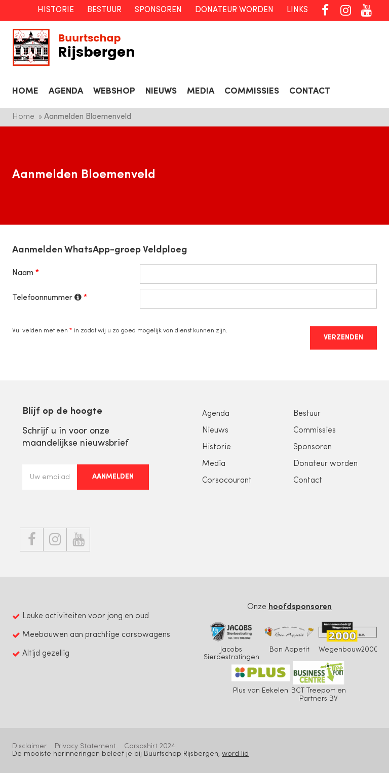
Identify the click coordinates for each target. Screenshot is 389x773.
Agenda (66, 91)
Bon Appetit (289, 637)
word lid (235, 754)
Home (25, 91)
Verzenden (343, 337)
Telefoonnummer (47, 297)
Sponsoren (158, 10)
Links (297, 10)
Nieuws (161, 91)
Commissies (251, 91)
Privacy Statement (85, 746)
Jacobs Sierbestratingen (231, 640)
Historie (55, 10)
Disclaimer (29, 746)
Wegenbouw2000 (348, 637)
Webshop (114, 91)
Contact (309, 91)
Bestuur (104, 10)
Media (200, 91)
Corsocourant (227, 481)
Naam (22, 273)
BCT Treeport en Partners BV (319, 681)
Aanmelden (113, 477)
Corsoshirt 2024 (149, 746)
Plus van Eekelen (260, 678)
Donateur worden (234, 10)
